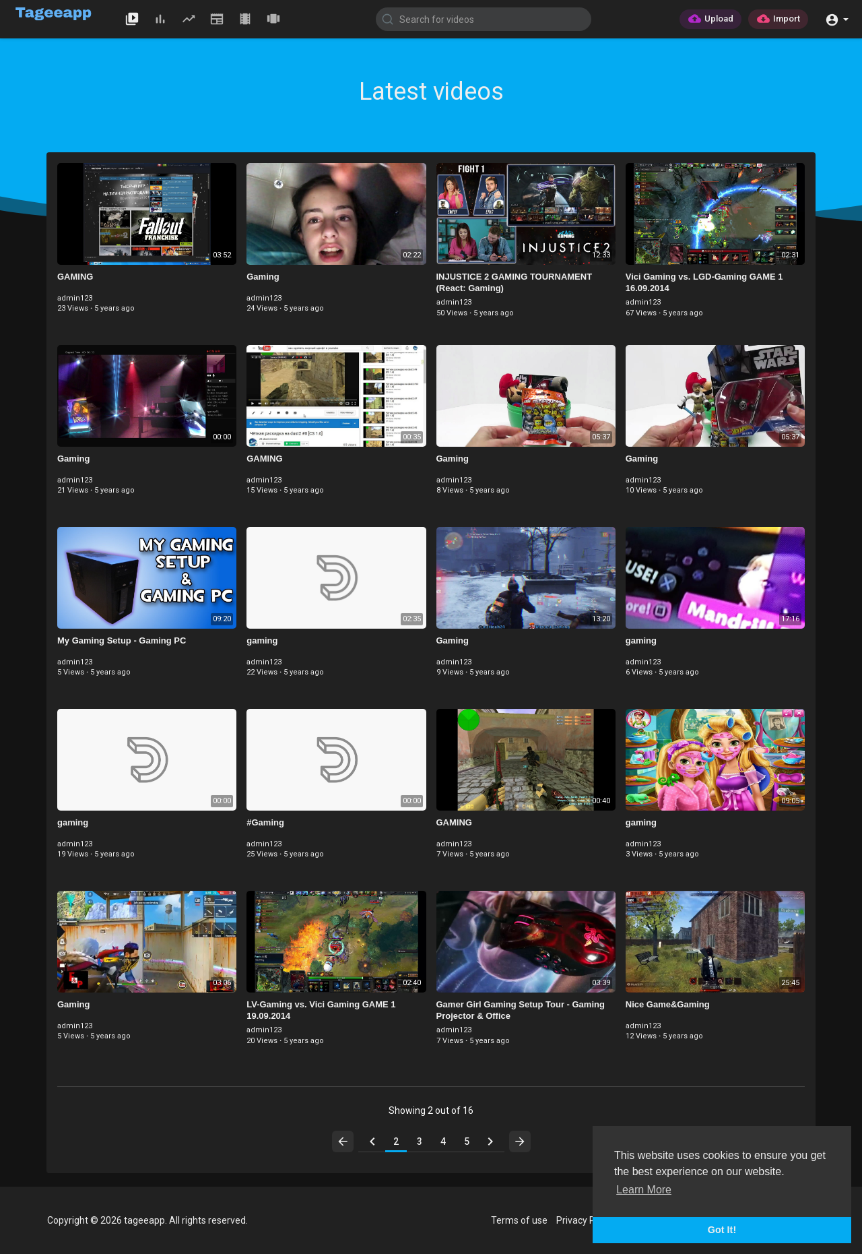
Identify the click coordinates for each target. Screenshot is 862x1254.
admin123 (74, 298)
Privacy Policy (585, 1220)
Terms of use (519, 1220)
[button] (837, 18)
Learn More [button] (643, 1189)
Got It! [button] (722, 1229)
